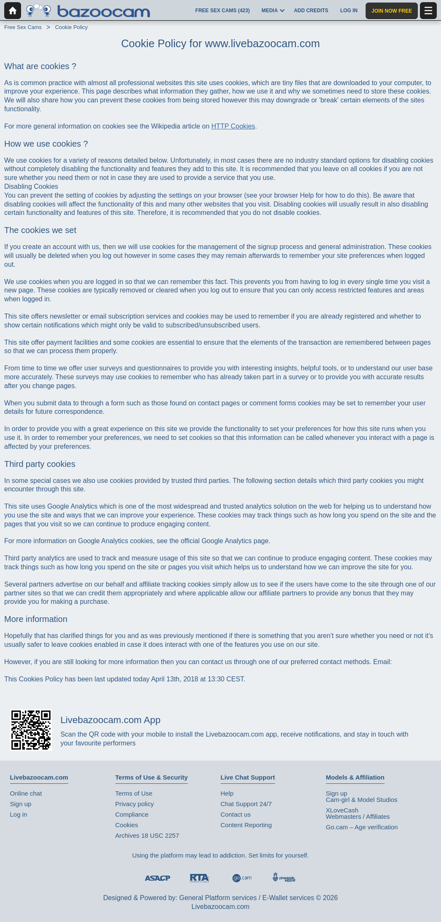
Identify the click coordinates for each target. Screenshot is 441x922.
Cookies (126, 824)
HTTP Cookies (233, 126)
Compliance (132, 814)
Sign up (21, 803)
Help (227, 793)
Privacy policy (134, 803)
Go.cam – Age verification (362, 827)
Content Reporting (246, 824)
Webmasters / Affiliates (358, 816)
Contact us (236, 814)
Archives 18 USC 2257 (147, 835)
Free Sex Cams (23, 27)
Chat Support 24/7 (246, 803)
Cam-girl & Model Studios (362, 799)
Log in (18, 814)
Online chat (26, 793)
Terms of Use (133, 793)
